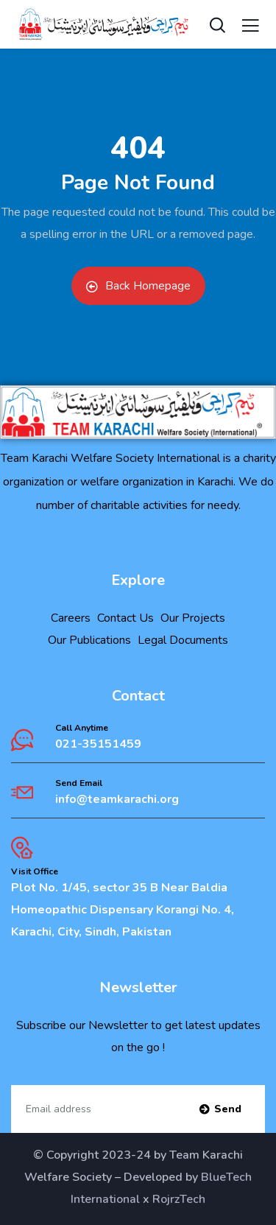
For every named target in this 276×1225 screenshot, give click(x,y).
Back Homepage (138, 286)
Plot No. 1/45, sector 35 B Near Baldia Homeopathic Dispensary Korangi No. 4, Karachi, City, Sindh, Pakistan (122, 910)
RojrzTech (178, 1199)
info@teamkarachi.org (117, 799)
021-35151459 (98, 744)
